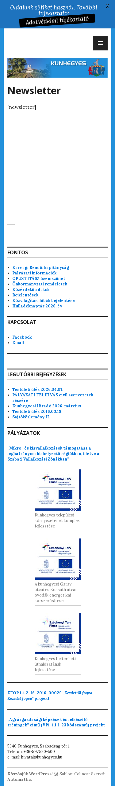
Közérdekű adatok (30, 289)
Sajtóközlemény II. (31, 417)
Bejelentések (25, 295)
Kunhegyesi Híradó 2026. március (46, 406)
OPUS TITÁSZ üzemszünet (38, 278)
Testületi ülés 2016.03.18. (37, 411)
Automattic (19, 779)
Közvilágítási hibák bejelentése (43, 300)
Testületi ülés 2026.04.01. (37, 389)
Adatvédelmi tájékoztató (57, 20)
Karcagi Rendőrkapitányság (40, 267)
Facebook (22, 337)
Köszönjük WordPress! (30, 774)
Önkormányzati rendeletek (39, 284)
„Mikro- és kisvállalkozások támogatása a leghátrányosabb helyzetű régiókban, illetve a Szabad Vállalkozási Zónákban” (53, 454)
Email (18, 342)
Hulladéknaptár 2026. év (37, 306)
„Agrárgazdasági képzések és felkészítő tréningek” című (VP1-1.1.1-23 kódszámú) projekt (56, 722)
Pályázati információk (34, 273)
